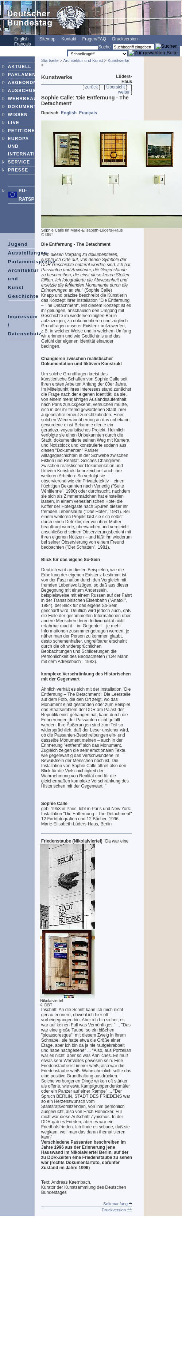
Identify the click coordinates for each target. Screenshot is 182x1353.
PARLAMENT (23, 74)
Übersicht (116, 87)
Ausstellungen (27, 253)
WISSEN (18, 114)
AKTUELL (19, 66)
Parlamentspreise (32, 261)
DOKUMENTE (24, 106)
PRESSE (18, 170)
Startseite (50, 60)
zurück (91, 87)
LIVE (13, 122)
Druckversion (125, 39)
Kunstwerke (118, 60)
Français (88, 112)
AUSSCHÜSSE (25, 90)
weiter (124, 92)
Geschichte (23, 296)
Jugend (18, 244)
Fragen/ (94, 39)
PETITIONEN (23, 130)
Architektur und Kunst (83, 60)
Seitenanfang (117, 1204)
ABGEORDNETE (27, 82)
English (69, 112)
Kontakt (68, 39)
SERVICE (19, 162)
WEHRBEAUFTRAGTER (36, 98)
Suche (104, 47)
